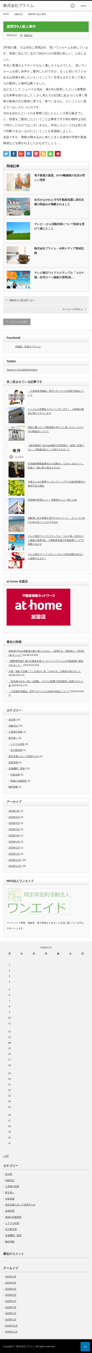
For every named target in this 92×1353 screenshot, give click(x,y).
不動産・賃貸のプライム (28, 346)
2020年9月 (14, 817)
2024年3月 (14, 811)
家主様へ (13, 738)
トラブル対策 (17, 744)
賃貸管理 (13, 762)
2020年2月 (14, 847)
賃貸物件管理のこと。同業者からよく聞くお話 (52, 500)
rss (72, 5)
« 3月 (6, 1156)
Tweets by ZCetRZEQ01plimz (22, 370)
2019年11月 (14, 866)
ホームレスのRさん (72, 309)
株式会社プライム (18, 5)
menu (83, 5)
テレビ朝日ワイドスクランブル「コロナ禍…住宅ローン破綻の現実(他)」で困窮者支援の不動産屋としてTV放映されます (56, 540)
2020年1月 (14, 854)
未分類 (12, 719)
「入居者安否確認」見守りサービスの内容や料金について (38, 691)
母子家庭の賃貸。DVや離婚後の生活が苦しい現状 (59, 177)
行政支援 (15, 774)
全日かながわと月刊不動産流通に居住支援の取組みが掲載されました (59, 202)
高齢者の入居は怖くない (22, 300)
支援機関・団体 (16, 768)
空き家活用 (16, 750)
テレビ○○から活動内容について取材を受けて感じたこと (59, 226)
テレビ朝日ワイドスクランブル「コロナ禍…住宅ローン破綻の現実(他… (59, 275)
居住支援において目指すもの (23, 756)
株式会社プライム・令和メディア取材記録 (59, 251)
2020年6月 (14, 823)
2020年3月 (14, 841)
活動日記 (18, 14)
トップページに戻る (16, 321)
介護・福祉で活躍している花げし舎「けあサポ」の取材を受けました (44, 671)
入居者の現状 (15, 731)
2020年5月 (14, 829)
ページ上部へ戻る (85, 1346)
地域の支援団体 (18, 781)
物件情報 (13, 786)
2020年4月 (14, 835)
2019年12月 (14, 860)
